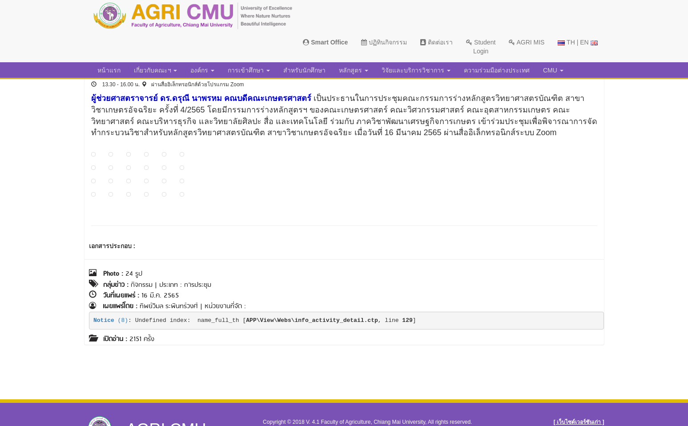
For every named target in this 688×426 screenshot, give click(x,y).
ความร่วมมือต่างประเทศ (497, 70)
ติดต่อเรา (436, 42)
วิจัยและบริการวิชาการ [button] (416, 70)
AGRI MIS (526, 42)
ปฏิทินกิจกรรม (384, 42)
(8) (110, 320)
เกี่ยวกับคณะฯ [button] (155, 70)
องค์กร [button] (202, 70)
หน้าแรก (109, 70)
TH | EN (577, 42)
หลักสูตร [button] (353, 70)
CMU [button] (553, 70)
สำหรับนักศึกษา (304, 70)
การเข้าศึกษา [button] (249, 70)
